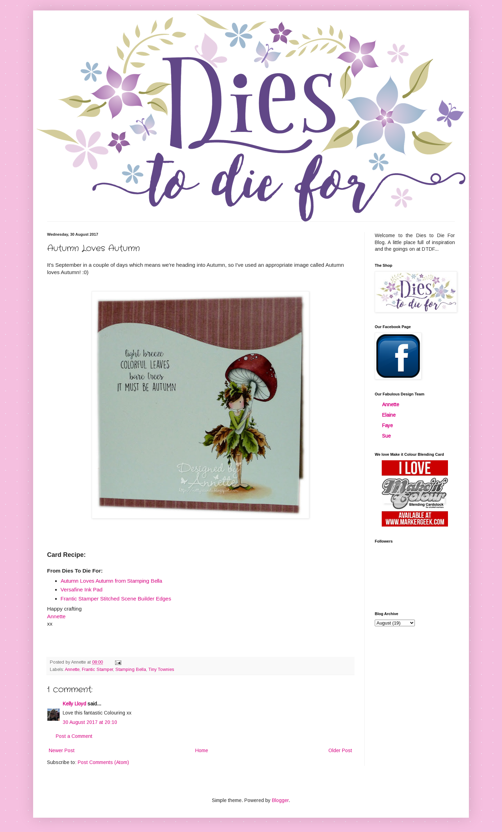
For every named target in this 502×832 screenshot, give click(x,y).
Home (201, 750)
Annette (72, 669)
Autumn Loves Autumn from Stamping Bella (111, 581)
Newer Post (62, 750)
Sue (386, 436)
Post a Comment (74, 736)
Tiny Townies (161, 669)
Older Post (340, 750)
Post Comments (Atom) (103, 762)
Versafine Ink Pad (82, 589)
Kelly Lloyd (74, 703)
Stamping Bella (130, 669)
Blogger (280, 800)
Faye (387, 425)
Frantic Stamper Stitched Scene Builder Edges (116, 599)
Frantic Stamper (97, 669)
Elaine (389, 415)
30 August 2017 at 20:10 (90, 722)
